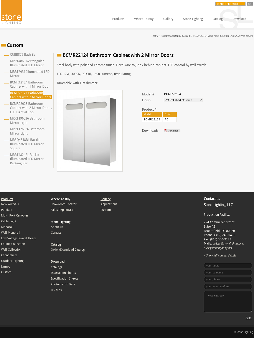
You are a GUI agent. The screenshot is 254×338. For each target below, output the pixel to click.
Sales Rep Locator (63, 210)
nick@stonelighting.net (218, 248)
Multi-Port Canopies (14, 215)
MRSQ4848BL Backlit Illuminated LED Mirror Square (27, 144)
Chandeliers (9, 255)
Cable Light (8, 221)
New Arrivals (10, 204)
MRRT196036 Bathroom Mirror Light (27, 121)
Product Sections (170, 35)
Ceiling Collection (13, 244)
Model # (148, 94)
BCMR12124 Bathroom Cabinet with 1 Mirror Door (30, 84)
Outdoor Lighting (12, 261)
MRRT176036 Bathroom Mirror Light (27, 131)
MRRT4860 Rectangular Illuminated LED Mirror (27, 63)
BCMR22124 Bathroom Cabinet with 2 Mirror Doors (30, 95)
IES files (56, 290)
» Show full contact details (220, 255)
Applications (109, 204)
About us (57, 227)
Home (155, 35)
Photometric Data (63, 284)
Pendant (6, 210)
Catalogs (56, 267)
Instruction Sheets (63, 273)
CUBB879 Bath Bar (23, 55)
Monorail (7, 227)
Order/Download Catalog (68, 249)
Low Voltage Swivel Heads (18, 238)
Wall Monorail (10, 233)
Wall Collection (11, 249)
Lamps (5, 266)
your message (228, 301)
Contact (56, 233)
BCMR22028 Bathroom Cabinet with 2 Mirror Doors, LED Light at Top (31, 108)
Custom (186, 35)
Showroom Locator (64, 204)
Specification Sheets (64, 278)
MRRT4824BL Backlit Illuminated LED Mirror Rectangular (27, 159)
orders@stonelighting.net (228, 243)
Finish (146, 100)
